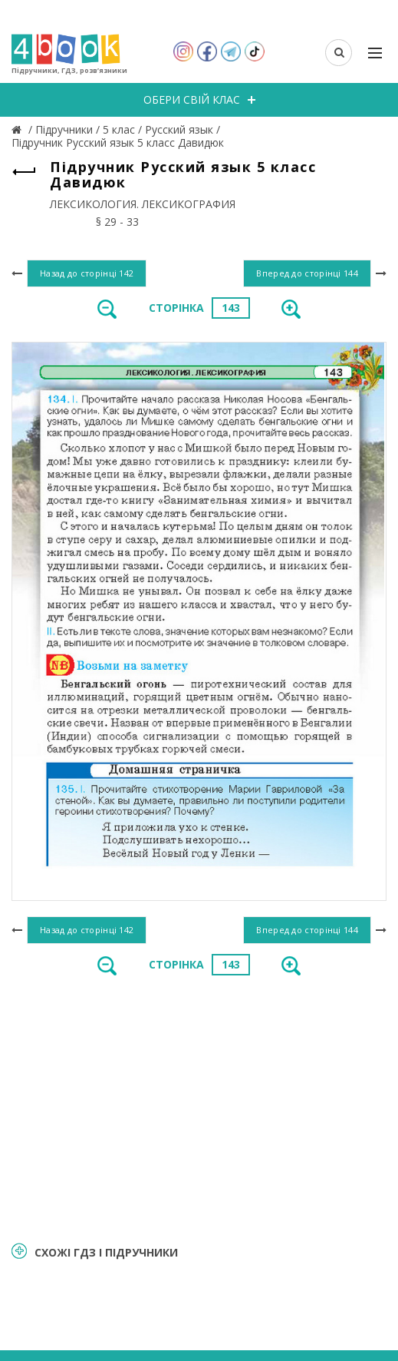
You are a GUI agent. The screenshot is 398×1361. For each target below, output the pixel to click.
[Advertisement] (199, 1106)
